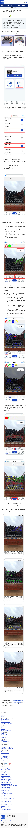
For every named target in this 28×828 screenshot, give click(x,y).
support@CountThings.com (17, 700)
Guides (3, 733)
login (24, 2)
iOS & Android (9, 747)
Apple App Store (5, 719)
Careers (3, 716)
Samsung (3, 742)
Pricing (2, 726)
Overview (3, 748)
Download (3, 727)
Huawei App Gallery (5, 722)
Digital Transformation (21, 5)
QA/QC (2, 5)
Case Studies (4, 734)
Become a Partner (5, 753)
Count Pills (3, 740)
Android (5, 741)
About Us (3, 713)
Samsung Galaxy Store (6, 723)
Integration (3, 737)
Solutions (9, 5)
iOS (2, 741)
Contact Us (3, 751)
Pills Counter (4, 757)
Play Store (3, 720)
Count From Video (10, 748)
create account (20, 2)
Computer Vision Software (7, 760)
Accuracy (3, 729)
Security (3, 736)
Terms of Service (5, 820)
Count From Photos (5, 758)
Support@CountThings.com (13, 818)
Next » (24, 14)
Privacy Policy (13, 820)
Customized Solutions (6, 730)
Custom (3, 715)
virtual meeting (17, 702)
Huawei (8, 741)
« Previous (4, 14)
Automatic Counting (5, 756)
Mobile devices (9, 742)
